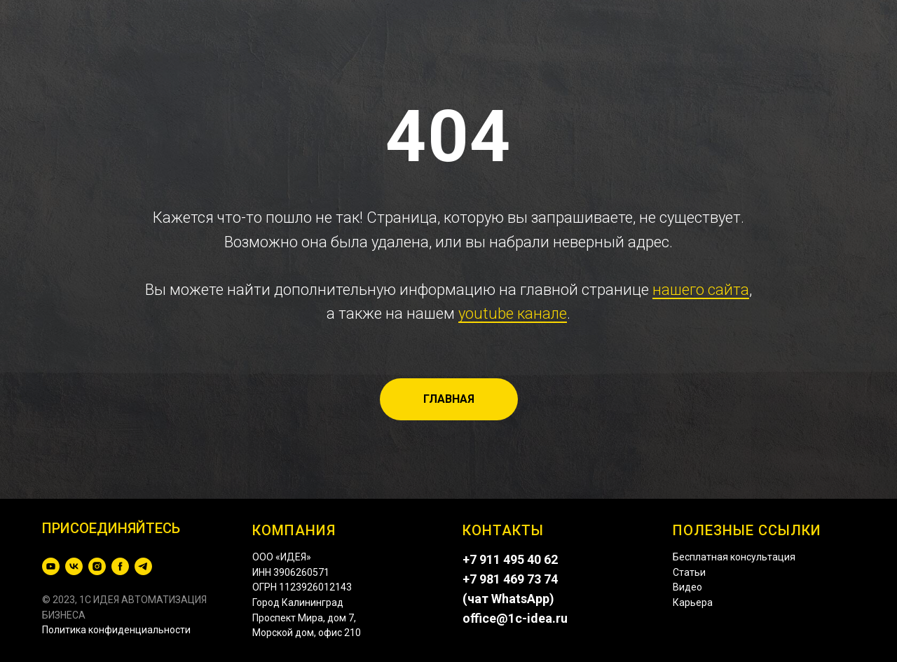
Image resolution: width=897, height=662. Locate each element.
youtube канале (512, 313)
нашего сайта (700, 289)
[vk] (74, 566)
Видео (687, 587)
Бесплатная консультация (734, 557)
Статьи (689, 572)
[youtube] (51, 566)
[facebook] (120, 566)
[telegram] (143, 566)
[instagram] (97, 566)
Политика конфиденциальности (116, 629)
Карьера (693, 602)
